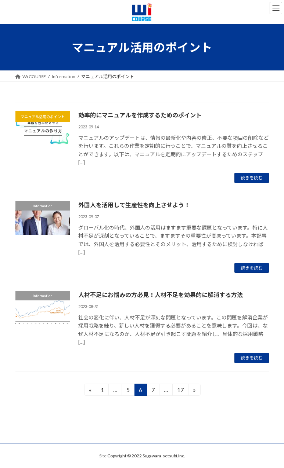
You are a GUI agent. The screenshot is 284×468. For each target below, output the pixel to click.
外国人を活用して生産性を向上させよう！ (134, 204)
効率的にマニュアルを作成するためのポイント (140, 114)
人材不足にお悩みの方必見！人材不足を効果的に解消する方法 (160, 294)
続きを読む (252, 177)
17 (179, 391)
